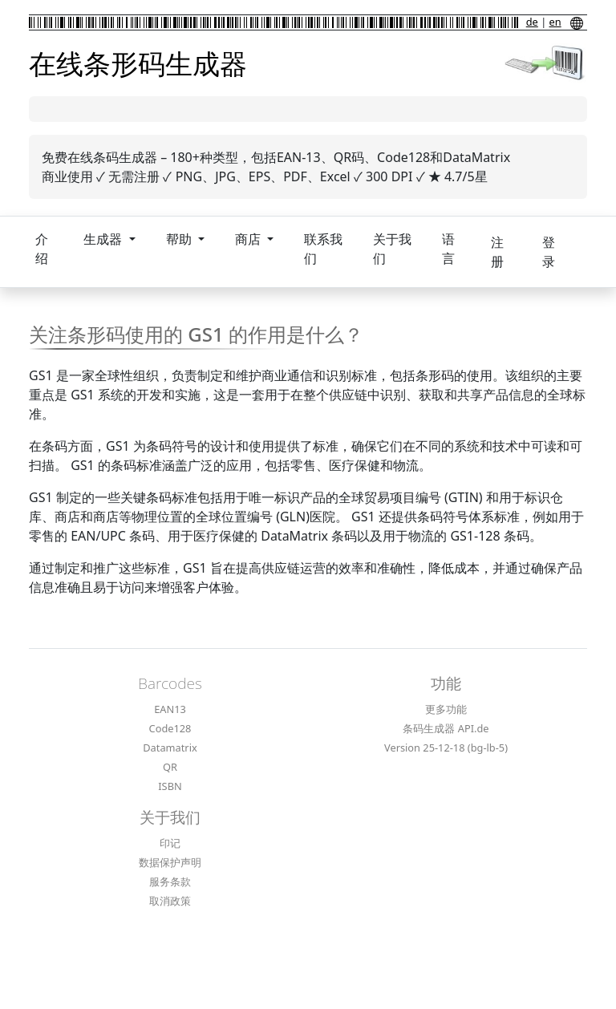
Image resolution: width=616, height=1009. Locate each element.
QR (170, 767)
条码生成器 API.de (445, 728)
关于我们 (392, 248)
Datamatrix (170, 747)
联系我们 (323, 248)
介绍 (41, 248)
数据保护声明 (170, 862)
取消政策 (170, 901)
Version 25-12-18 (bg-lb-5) (446, 747)
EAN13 (170, 709)
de (532, 21)
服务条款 (170, 881)
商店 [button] (249, 239)
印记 (170, 843)
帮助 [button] (180, 239)
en (555, 21)
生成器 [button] (104, 239)
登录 (548, 251)
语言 (448, 248)
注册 (497, 251)
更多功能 (446, 709)
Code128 (170, 728)
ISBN (169, 786)
